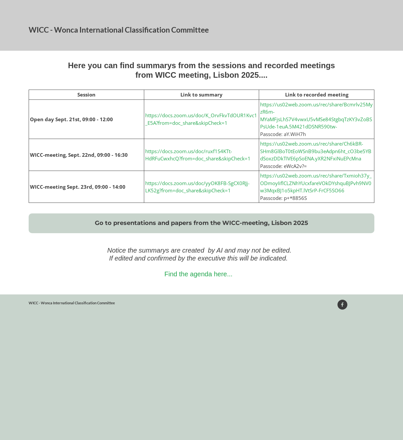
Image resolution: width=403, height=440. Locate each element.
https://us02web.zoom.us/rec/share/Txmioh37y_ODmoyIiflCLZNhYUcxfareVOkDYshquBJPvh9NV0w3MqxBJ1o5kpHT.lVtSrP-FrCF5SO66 (316, 183)
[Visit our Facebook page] (342, 305)
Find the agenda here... (198, 274)
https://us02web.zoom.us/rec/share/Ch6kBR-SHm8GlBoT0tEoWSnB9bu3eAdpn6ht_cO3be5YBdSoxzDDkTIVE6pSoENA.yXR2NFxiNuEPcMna (315, 151)
